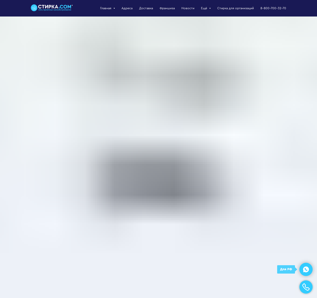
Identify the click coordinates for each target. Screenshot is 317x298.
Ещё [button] (204, 8)
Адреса (127, 8)
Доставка (146, 8)
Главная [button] (106, 8)
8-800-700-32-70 (273, 8)
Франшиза (167, 8)
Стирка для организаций (235, 8)
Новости (187, 8)
